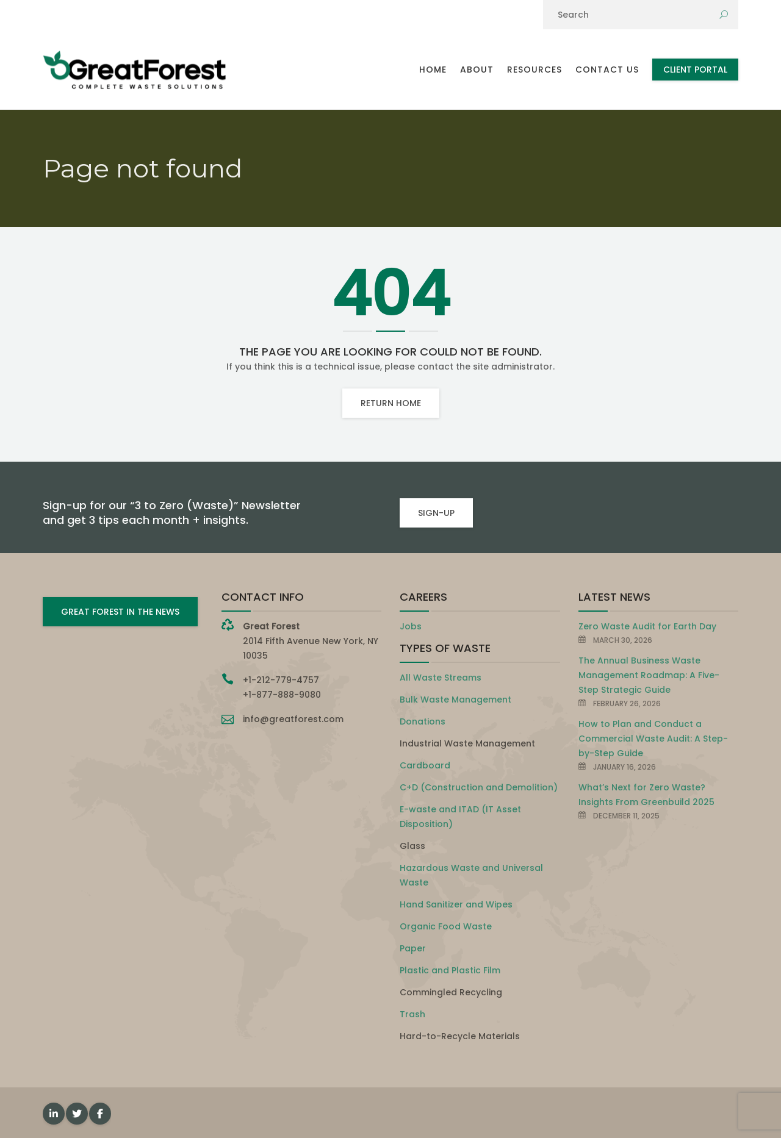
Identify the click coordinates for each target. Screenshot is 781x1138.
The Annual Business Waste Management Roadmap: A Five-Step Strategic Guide (648, 675)
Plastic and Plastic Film (450, 970)
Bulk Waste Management (455, 699)
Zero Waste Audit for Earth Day (647, 626)
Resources (534, 69)
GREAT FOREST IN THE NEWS (120, 612)
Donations (422, 721)
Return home (391, 403)
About (477, 69)
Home (433, 69)
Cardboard (425, 765)
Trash (412, 1014)
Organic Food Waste (446, 926)
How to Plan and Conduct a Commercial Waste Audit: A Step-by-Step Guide (653, 738)
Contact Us (607, 69)
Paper (413, 948)
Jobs (411, 626)
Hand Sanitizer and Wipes (456, 904)
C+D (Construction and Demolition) (479, 787)
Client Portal (695, 69)
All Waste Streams (440, 677)
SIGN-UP (436, 513)
